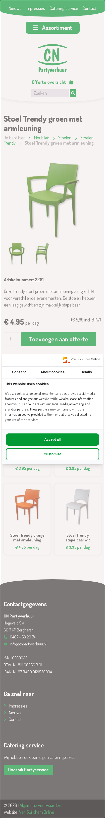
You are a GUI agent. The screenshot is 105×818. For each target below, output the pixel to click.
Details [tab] (86, 372)
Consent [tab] (19, 372)
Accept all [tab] (52, 439)
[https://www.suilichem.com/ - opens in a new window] (81, 360)
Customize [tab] (52, 454)
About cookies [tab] (52, 372)
